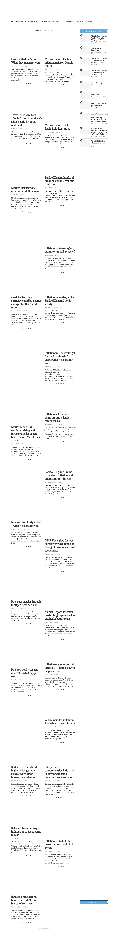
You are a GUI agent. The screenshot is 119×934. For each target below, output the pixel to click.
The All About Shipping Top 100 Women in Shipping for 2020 (99, 60)
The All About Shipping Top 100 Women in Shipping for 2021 (99, 72)
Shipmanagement (27, 22)
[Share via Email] (30, 83)
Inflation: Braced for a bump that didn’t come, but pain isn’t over (24, 900)
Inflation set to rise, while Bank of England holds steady (59, 301)
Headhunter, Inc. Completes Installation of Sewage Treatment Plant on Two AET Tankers (99, 131)
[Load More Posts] (43, 929)
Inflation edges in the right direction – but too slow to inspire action (60, 668)
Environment (60, 22)
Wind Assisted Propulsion (96, 49)
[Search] (94, 22)
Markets (51, 22)
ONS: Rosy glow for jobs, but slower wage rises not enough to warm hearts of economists (59, 545)
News (18, 22)
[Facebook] (97, 22)
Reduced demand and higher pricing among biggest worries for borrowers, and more (24, 772)
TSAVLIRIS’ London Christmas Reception (98, 142)
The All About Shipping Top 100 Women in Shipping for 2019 (99, 38)
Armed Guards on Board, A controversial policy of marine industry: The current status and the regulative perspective (99, 117)
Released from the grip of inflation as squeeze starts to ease (26, 832)
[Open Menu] (12, 22)
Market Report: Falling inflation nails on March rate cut (59, 63)
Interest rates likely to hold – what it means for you (26, 524)
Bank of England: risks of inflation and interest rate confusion (59, 181)
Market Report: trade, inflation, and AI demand (25, 189)
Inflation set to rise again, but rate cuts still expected (60, 250)
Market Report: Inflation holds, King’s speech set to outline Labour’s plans (60, 615)
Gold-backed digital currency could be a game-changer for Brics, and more (26, 302)
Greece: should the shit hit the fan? (98, 94)
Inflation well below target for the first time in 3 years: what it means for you (60, 358)
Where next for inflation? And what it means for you (60, 721)
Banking (83, 22)
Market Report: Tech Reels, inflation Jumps (57, 127)
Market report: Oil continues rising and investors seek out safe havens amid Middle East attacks (26, 433)
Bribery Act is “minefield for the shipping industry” (99, 105)
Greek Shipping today (98, 83)
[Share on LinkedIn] (28, 83)
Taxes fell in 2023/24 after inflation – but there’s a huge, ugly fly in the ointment (26, 120)
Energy (89, 22)
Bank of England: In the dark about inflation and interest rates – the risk (59, 475)
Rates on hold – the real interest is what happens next (25, 673)
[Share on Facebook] (58, 84)
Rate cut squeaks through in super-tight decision (26, 603)
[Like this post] (22, 83)
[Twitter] (100, 22)
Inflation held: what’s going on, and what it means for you (57, 417)
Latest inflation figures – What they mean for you (25, 61)
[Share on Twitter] (26, 83)
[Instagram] (103, 22)
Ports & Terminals (72, 22)
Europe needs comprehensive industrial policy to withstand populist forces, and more (59, 772)
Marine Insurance (40, 22)
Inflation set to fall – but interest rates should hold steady (59, 844)
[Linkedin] (107, 22)
